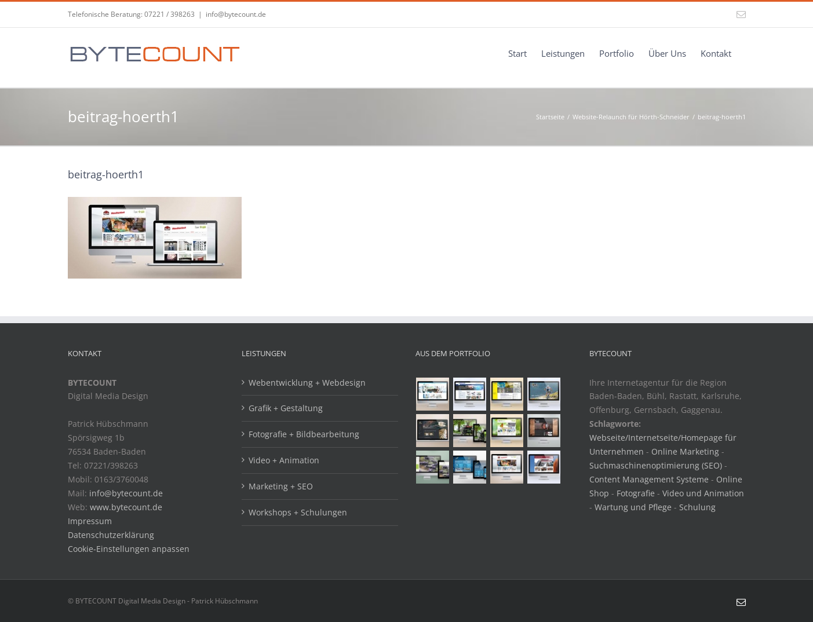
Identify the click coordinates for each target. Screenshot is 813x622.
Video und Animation (703, 493)
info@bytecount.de (236, 14)
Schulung (697, 507)
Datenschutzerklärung (111, 534)
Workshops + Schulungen (298, 512)
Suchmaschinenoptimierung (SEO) (655, 465)
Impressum (90, 520)
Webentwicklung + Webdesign (307, 382)
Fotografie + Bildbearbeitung (304, 434)
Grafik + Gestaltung (286, 408)
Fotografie (636, 493)
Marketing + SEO (281, 486)
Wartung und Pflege (633, 507)
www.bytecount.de (126, 507)
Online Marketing (685, 451)
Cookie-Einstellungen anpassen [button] (128, 548)
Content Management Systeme (649, 479)
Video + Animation (284, 460)
